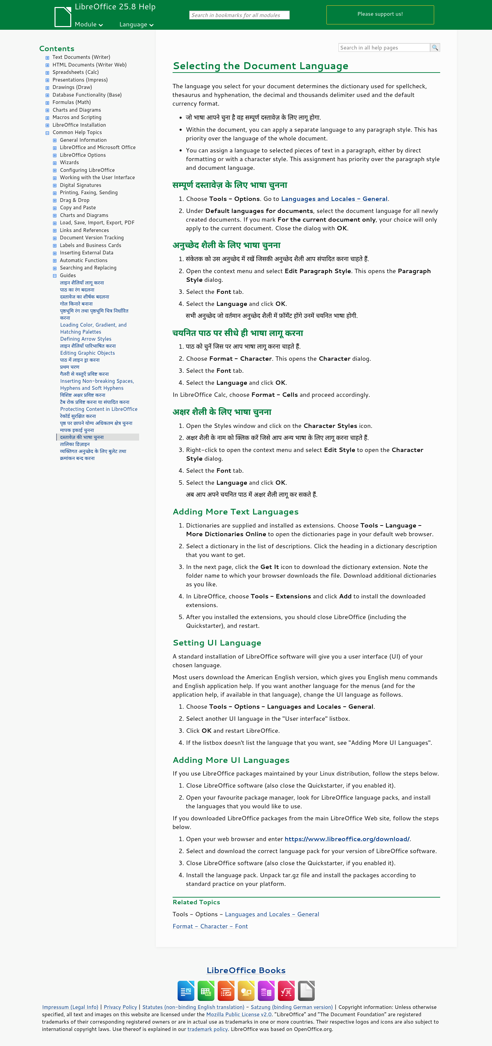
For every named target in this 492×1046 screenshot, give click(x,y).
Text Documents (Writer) (82, 57)
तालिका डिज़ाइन (75, 444)
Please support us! (380, 13)
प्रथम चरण (70, 366)
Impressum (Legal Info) (70, 1007)
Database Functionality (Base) (87, 94)
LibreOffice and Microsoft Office (98, 147)
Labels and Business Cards (90, 245)
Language (133, 23)
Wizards (69, 162)
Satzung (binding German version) (292, 1007)
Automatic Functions (84, 260)
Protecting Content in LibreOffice (99, 409)
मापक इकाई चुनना (77, 430)
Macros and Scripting (77, 117)
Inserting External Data (87, 252)
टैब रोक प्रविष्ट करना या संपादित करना (94, 401)
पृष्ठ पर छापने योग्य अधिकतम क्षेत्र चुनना (96, 423)
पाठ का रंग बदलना (77, 289)
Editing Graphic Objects (87, 352)
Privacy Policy (120, 1007)
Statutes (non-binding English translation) (193, 1007)
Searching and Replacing (88, 267)
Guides (68, 275)
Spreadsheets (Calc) (76, 72)
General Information (83, 139)
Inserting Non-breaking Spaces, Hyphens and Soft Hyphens (97, 384)
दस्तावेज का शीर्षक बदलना (84, 296)
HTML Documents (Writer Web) (90, 64)
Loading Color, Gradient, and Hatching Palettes (93, 328)
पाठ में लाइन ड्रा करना (80, 359)
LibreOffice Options (83, 154)
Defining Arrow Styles (86, 338)
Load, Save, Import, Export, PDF (97, 222)
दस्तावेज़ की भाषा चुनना (82, 437)
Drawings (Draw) (72, 87)
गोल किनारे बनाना (76, 303)
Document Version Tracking (92, 237)
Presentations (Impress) (80, 79)
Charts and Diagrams (77, 109)
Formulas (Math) (72, 102)
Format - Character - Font (210, 926)
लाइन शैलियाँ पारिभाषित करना (88, 345)
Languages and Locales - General (272, 914)
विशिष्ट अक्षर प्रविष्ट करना (82, 394)
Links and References (84, 230)
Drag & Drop (75, 200)
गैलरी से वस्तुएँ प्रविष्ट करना (84, 373)
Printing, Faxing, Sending (89, 192)
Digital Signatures (80, 185)
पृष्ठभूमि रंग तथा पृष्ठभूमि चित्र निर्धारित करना (94, 314)
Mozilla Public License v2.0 (239, 1014)
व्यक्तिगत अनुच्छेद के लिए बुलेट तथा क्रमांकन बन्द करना (93, 455)
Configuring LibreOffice (87, 169)
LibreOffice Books (246, 970)
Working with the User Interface (97, 177)
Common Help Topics (77, 132)
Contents (57, 48)
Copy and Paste (78, 207)
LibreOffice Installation (79, 124)
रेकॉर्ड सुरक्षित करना (78, 416)
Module (86, 23)
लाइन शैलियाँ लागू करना (82, 282)
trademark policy (208, 1029)
